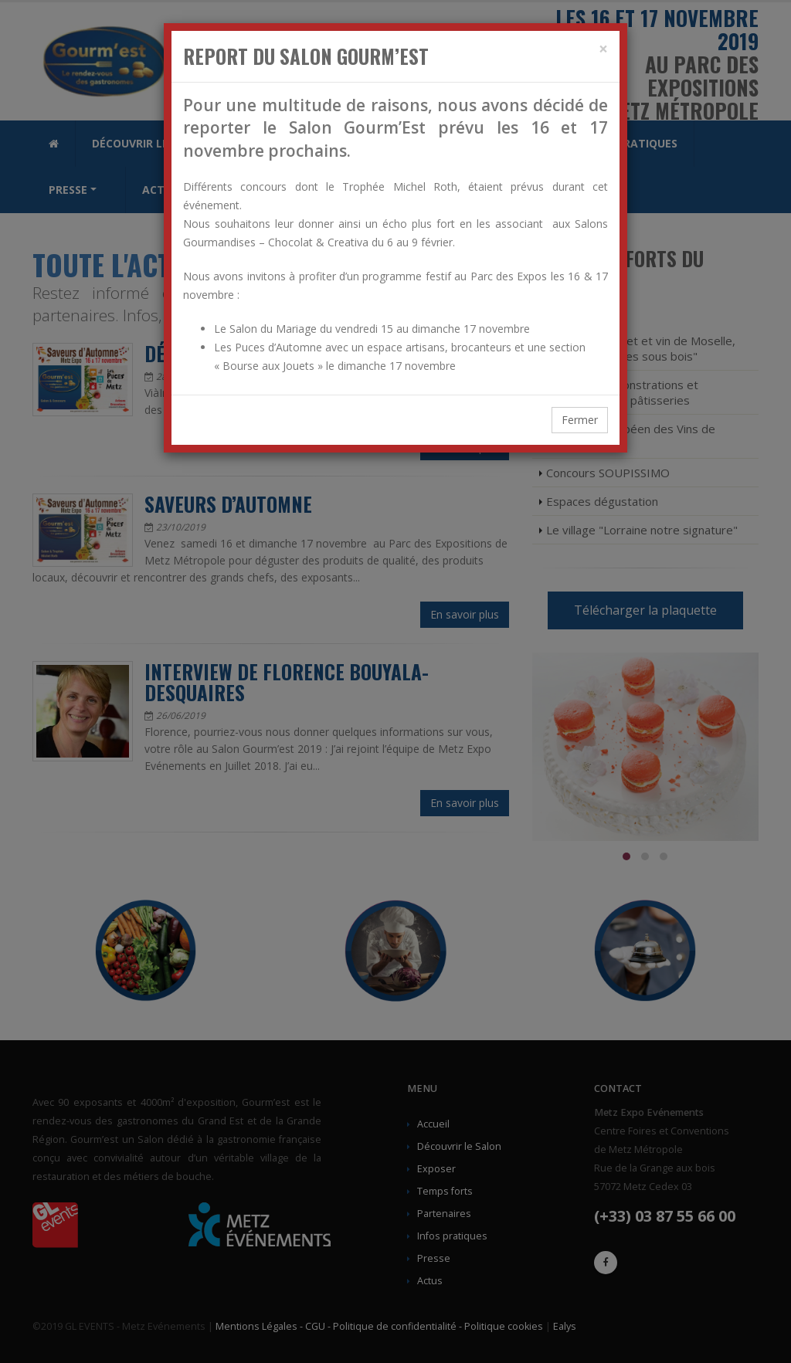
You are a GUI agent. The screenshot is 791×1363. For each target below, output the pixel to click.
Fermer (580, 419)
